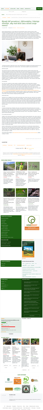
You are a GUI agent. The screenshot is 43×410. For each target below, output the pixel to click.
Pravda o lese (19, 398)
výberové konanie (29, 137)
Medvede (32, 257)
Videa (24, 398)
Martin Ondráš (10, 137)
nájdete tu (23, 147)
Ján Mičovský (4, 137)
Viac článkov (32, 308)
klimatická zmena (28, 255)
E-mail (27, 140)
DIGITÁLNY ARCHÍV (4, 210)
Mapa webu (15, 402)
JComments (40, 149)
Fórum (18, 8)
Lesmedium (10, 3)
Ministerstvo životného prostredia (28, 261)
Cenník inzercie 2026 (5, 222)
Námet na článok (4, 226)
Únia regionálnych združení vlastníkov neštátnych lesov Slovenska (31, 267)
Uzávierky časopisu (4, 224)
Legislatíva (3, 257)
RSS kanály (33, 400)
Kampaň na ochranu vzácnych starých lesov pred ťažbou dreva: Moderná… (31, 291)
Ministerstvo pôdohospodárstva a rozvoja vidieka (31, 259)
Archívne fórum (23, 402)
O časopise (3, 214)
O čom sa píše (12, 8)
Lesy (36, 255)
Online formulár (5, 219)
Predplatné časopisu (4, 217)
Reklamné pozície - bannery (6, 234)
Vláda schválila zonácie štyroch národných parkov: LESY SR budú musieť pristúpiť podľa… (7, 342)
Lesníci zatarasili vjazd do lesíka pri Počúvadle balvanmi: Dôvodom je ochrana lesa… (33, 192)
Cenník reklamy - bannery (5, 236)
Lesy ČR (28, 257)
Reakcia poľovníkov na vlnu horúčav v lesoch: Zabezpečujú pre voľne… (30, 278)
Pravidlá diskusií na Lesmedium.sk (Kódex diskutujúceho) (22, 146)
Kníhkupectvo (27, 8)
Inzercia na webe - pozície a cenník (7, 229)
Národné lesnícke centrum (27, 263)
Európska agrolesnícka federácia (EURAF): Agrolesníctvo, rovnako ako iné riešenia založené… (31, 294)
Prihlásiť (39, 8)
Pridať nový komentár (20, 27)
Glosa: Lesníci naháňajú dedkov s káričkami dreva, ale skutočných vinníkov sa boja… (9, 166)
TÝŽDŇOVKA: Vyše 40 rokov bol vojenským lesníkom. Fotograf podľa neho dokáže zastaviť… (21, 193)
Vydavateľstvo (3, 212)
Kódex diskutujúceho (26, 400)
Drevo (23, 255)
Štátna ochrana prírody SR (26, 269)
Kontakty (28, 402)
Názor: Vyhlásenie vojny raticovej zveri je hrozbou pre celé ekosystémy (33, 166)
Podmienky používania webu (17, 400)
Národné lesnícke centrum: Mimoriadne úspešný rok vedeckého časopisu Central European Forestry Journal (26, 343)
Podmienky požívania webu (5, 237)
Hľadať (19, 402)
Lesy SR (24, 257)
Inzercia (22, 8)
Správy (2, 8)
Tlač (23, 140)
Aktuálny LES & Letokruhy (28, 232)
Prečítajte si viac (6, 358)
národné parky (35, 263)
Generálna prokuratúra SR (21, 137)
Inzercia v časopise (4, 221)
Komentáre (38, 400)
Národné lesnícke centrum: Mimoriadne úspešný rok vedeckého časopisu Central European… (31, 281)
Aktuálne (7, 8)
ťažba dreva (34, 269)
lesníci (33, 255)
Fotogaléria (14, 398)
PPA (14, 137)
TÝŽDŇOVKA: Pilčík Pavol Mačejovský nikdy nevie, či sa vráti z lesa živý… (21, 166)
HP (4, 398)
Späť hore (4, 387)
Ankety (27, 398)
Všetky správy (8, 398)
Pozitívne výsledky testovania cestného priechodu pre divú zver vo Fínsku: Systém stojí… (34, 343)
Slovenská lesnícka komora (26, 264)
